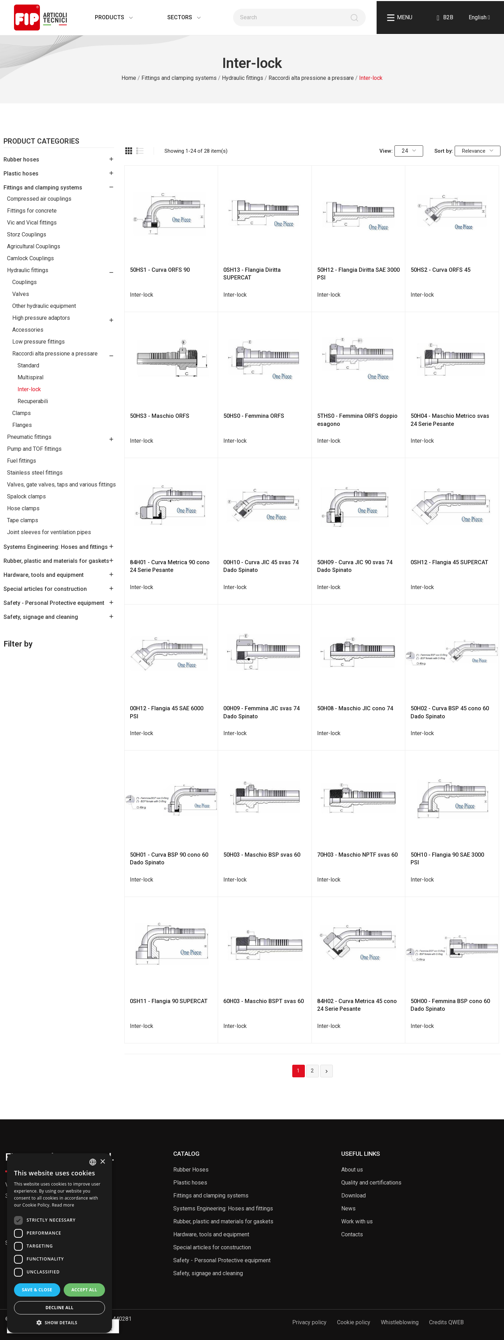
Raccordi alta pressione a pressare (55, 353)
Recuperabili (33, 401)
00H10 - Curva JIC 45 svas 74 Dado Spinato (261, 566)
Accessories (27, 329)
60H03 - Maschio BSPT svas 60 (263, 1001)
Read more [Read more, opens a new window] (63, 1205)
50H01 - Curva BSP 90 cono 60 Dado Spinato (169, 858)
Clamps (21, 413)
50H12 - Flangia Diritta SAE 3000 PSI (358, 274)
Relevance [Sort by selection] (477, 151)
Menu (399, 17)
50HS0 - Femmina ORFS (253, 416)
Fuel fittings (21, 460)
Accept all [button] (84, 1290)
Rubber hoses (21, 159)
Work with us (357, 1221)
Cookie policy (353, 1322)
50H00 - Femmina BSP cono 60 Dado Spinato (450, 1005)
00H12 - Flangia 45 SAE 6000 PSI (166, 712)
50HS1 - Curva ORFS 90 (160, 270)
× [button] (102, 1162)
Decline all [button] (60, 1308)
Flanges (22, 425)
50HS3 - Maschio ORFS (159, 416)
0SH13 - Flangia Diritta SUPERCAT (252, 274)
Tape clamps (22, 520)
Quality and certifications (371, 1182)
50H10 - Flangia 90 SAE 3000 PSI (447, 858)
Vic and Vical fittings (32, 222)
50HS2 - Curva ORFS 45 (440, 270)
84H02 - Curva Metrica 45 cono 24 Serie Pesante (357, 1005)
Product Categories (41, 141)
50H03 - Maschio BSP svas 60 (261, 854)
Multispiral (30, 377)
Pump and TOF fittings (34, 448)
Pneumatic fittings (29, 437)
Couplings (24, 282)
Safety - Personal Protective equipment (54, 603)
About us (352, 1169)
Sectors (177, 17)
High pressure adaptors (41, 318)
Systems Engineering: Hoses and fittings (56, 547)
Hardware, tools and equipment (44, 575)
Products (107, 17)
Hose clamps (23, 508)
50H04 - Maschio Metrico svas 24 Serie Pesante (450, 420)
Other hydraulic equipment (44, 306)
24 (409, 150)
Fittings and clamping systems (43, 187)
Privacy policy (309, 1322)
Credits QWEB (446, 1322)
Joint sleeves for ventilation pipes (49, 532)
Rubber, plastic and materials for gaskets (56, 561)
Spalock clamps (26, 496)
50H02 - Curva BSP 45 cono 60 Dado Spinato (450, 712)
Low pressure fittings (38, 341)
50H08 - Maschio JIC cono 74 (355, 708)
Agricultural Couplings (33, 246)
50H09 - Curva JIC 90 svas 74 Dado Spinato (354, 566)
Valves (20, 294)
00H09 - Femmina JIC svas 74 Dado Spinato (261, 712)
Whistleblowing (400, 1322)
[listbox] (92, 1162)
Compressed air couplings (39, 198)
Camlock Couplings (30, 258)
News (348, 1208)
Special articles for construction (45, 589)
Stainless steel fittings (35, 472)
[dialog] (59, 1243)
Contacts (352, 1234)
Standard (28, 365)
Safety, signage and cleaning (41, 617)
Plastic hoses (21, 173)
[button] (59, 1322)
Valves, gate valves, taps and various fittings (61, 484)
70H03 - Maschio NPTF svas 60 (357, 854)
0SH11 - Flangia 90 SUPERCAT (169, 1001)
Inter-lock (29, 389)
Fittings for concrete (32, 210)
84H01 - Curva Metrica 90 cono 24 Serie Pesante (170, 566)
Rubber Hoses (191, 1169)
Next (326, 1071)
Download (353, 1195)
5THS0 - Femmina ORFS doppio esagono (357, 420)
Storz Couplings (26, 234)
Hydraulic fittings (27, 270)
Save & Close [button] (37, 1290)
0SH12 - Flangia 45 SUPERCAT (449, 562)
